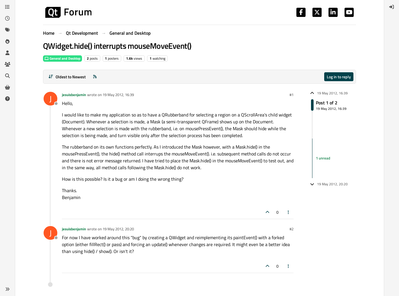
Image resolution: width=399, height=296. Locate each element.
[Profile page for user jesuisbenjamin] (50, 99)
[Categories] (7, 6)
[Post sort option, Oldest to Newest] (67, 76)
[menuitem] (391, 6)
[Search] (7, 75)
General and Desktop (62, 58)
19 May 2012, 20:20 (118, 229)
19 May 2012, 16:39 (118, 95)
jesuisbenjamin (74, 95)
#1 (292, 95)
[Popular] (7, 41)
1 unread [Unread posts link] (323, 158)
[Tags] (7, 29)
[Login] (391, 6)
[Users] (7, 52)
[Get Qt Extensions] (7, 87)
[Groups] (7, 64)
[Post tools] (288, 212)
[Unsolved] (7, 98)
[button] (7, 289)
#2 (292, 229)
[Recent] (7, 18)
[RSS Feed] (95, 76)
